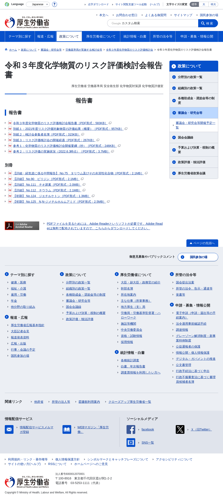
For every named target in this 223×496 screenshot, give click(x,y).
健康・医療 (18, 281)
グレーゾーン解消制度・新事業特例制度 (196, 336)
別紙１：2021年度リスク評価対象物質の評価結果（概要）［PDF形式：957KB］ (67, 129)
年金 (14, 299)
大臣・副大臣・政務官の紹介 (140, 281)
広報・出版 (18, 341)
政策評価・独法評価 (191, 162)
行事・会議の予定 (23, 347)
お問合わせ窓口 (126, 15)
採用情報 (127, 340)
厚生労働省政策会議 (191, 173)
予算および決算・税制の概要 (196, 150)
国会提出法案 (185, 281)
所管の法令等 (186, 274)
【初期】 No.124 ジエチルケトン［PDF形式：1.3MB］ (51, 196)
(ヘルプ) (155, 4)
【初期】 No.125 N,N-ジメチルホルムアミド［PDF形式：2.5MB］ (59, 201)
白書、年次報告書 (133, 364)
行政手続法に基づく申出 (192, 369)
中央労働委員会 (131, 328)
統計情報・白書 (133, 351)
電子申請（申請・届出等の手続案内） (196, 313)
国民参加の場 (209, 15)
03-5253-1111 (80, 480)
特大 (213, 4)
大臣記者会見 (20, 329)
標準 (194, 4)
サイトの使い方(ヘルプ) (24, 461)
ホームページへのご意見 (91, 461)
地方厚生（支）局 (133, 305)
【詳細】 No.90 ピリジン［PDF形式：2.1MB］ (46, 179)
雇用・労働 (18, 293)
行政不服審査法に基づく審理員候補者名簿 (196, 377)
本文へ (103, 15)
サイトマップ (183, 15)
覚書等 (180, 293)
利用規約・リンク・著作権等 (28, 457)
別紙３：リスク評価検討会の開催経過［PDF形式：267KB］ (53, 140)
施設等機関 (128, 322)
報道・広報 (19, 316)
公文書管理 (183, 362)
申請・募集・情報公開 (193, 303)
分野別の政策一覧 (190, 77)
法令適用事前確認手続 (191, 321)
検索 (210, 23)
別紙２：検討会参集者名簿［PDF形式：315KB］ (46, 134)
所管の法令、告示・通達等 (194, 287)
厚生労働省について (136, 274)
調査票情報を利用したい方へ (140, 370)
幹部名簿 (127, 287)
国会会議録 (185, 137)
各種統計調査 (130, 358)
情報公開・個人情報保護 (192, 350)
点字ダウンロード (98, 4)
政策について (189, 66)
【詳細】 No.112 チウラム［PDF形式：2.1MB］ (46, 190)
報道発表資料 (20, 335)
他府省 (38, 399)
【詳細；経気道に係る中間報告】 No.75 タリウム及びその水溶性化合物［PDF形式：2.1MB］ (78, 173)
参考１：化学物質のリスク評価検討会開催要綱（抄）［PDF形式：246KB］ (64, 146)
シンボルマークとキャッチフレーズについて (117, 457)
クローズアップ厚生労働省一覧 (129, 399)
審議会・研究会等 (190, 113)
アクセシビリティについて (174, 457)
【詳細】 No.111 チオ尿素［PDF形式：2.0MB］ (46, 184)
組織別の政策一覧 (190, 88)
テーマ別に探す (23, 274)
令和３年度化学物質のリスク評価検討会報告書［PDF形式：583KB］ (60, 123)
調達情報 (182, 327)
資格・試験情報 (131, 334)
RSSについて (57, 461)
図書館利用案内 (89, 399)
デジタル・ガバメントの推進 (196, 356)
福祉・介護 (18, 287)
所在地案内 (128, 293)
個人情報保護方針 (67, 457)
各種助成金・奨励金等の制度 (196, 100)
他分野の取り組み (23, 305)
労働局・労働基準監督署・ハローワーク (140, 314)
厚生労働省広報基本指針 (27, 323)
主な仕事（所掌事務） (136, 299)
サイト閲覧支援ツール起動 (131, 4)
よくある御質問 (155, 15)
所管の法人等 (61, 399)
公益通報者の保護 (188, 344)
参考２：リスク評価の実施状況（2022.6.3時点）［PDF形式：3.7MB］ (61, 151)
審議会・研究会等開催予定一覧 (195, 125)
